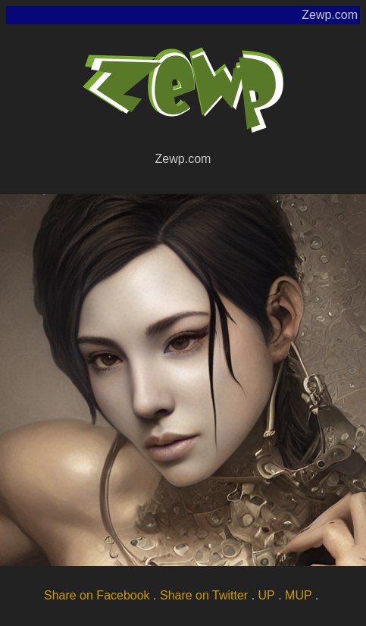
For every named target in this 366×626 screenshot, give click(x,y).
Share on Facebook (97, 595)
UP (266, 595)
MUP (298, 595)
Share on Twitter (204, 595)
